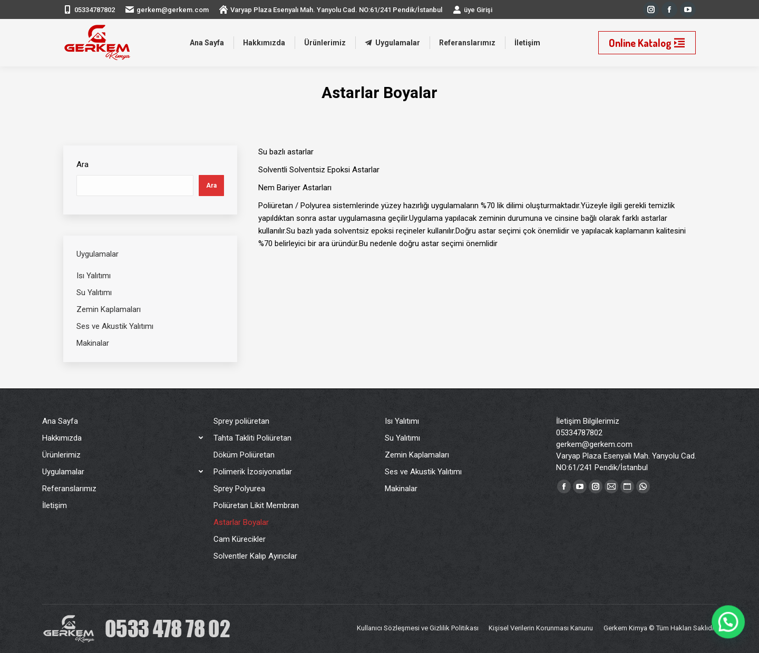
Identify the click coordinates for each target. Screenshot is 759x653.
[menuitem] (207, 42)
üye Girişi (472, 9)
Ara (82, 164)
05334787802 (94, 10)
